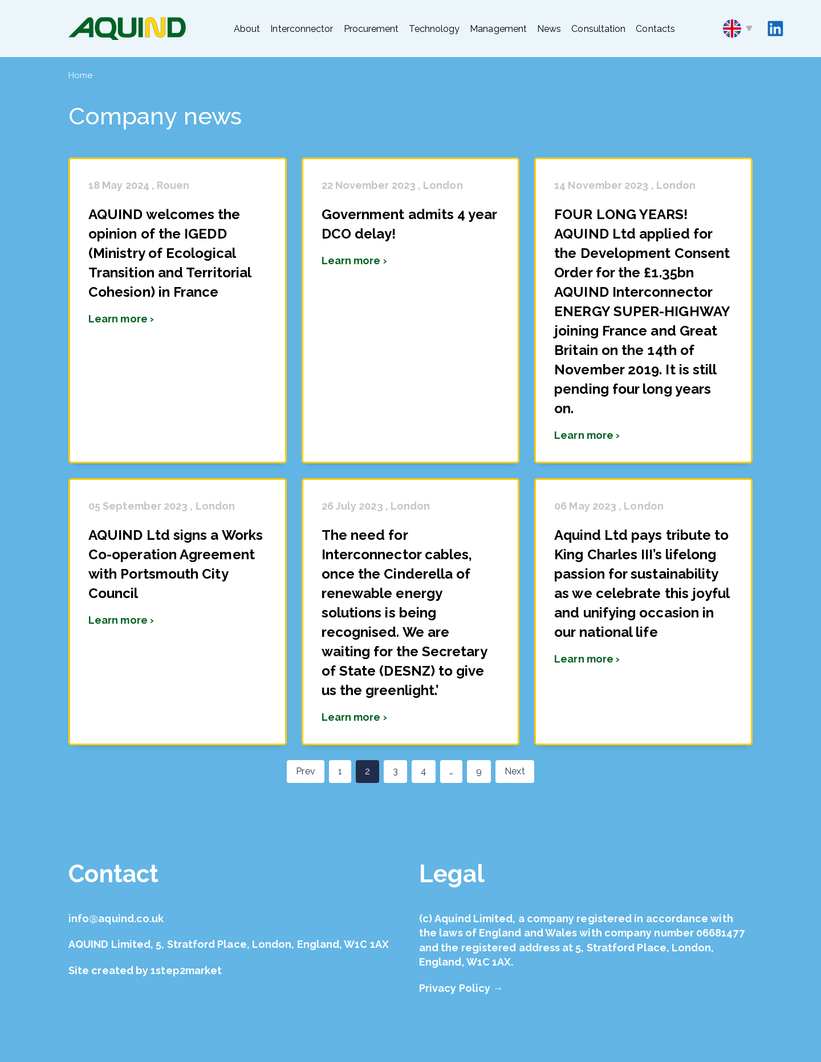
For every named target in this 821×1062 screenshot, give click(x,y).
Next (515, 771)
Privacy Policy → (461, 988)
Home (80, 75)
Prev (305, 771)
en (738, 28)
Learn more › (121, 319)
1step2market (186, 970)
